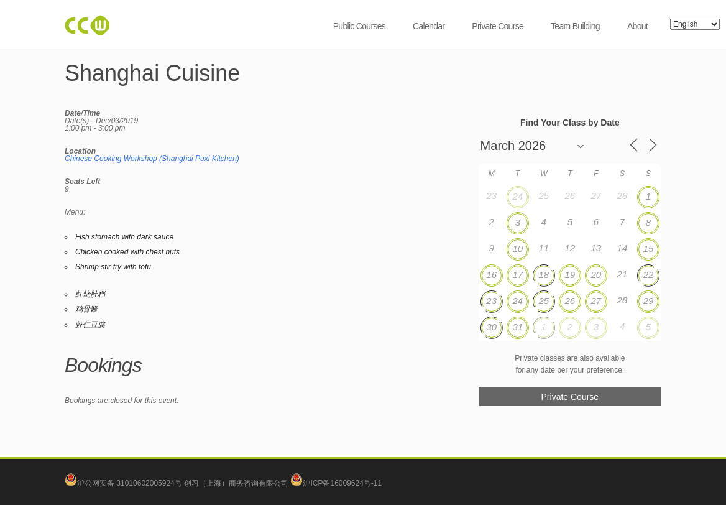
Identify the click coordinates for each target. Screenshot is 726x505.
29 (648, 300)
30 (491, 327)
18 (543, 274)
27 (596, 300)
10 (517, 248)
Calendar (428, 26)
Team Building (575, 26)
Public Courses (359, 26)
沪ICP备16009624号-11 (336, 483)
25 (543, 300)
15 (648, 248)
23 (491, 300)
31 (517, 327)
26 (569, 300)
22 (648, 274)
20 (596, 274)
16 (491, 274)
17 (517, 274)
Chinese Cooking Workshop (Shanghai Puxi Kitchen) (152, 158)
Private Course (497, 26)
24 (517, 196)
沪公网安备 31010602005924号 (129, 483)
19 (569, 274)
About (637, 26)
